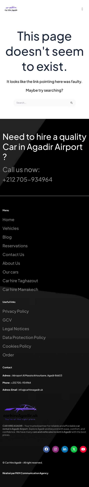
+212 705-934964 (27, 179)
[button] (82, 9)
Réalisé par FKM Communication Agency (25, 473)
